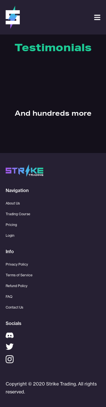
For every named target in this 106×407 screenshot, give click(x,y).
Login (10, 235)
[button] (97, 17)
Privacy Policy (17, 264)
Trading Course (18, 214)
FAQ (9, 296)
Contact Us (14, 307)
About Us (13, 203)
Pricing (11, 225)
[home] (13, 17)
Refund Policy (16, 286)
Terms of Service (19, 275)
